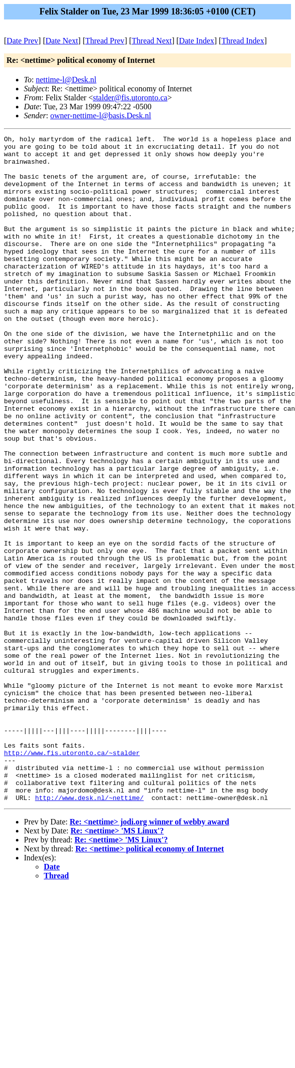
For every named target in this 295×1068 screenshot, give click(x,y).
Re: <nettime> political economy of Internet (150, 982)
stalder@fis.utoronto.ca (130, 97)
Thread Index (242, 40)
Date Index (196, 40)
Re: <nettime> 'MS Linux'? (117, 964)
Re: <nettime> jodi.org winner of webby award (149, 955)
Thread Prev (104, 40)
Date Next (62, 40)
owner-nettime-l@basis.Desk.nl (100, 115)
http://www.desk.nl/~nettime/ (89, 930)
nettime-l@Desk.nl (66, 79)
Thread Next (152, 40)
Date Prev (22, 40)
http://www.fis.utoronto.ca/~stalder (72, 876)
